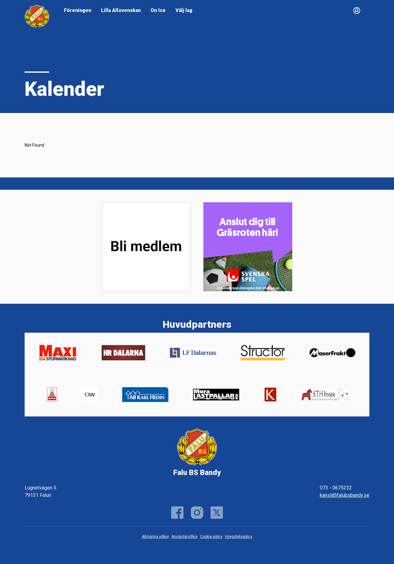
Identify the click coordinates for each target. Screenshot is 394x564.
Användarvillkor (184, 536)
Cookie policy (211, 536)
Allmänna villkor (155, 536)
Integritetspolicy (238, 536)
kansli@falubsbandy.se (344, 495)
